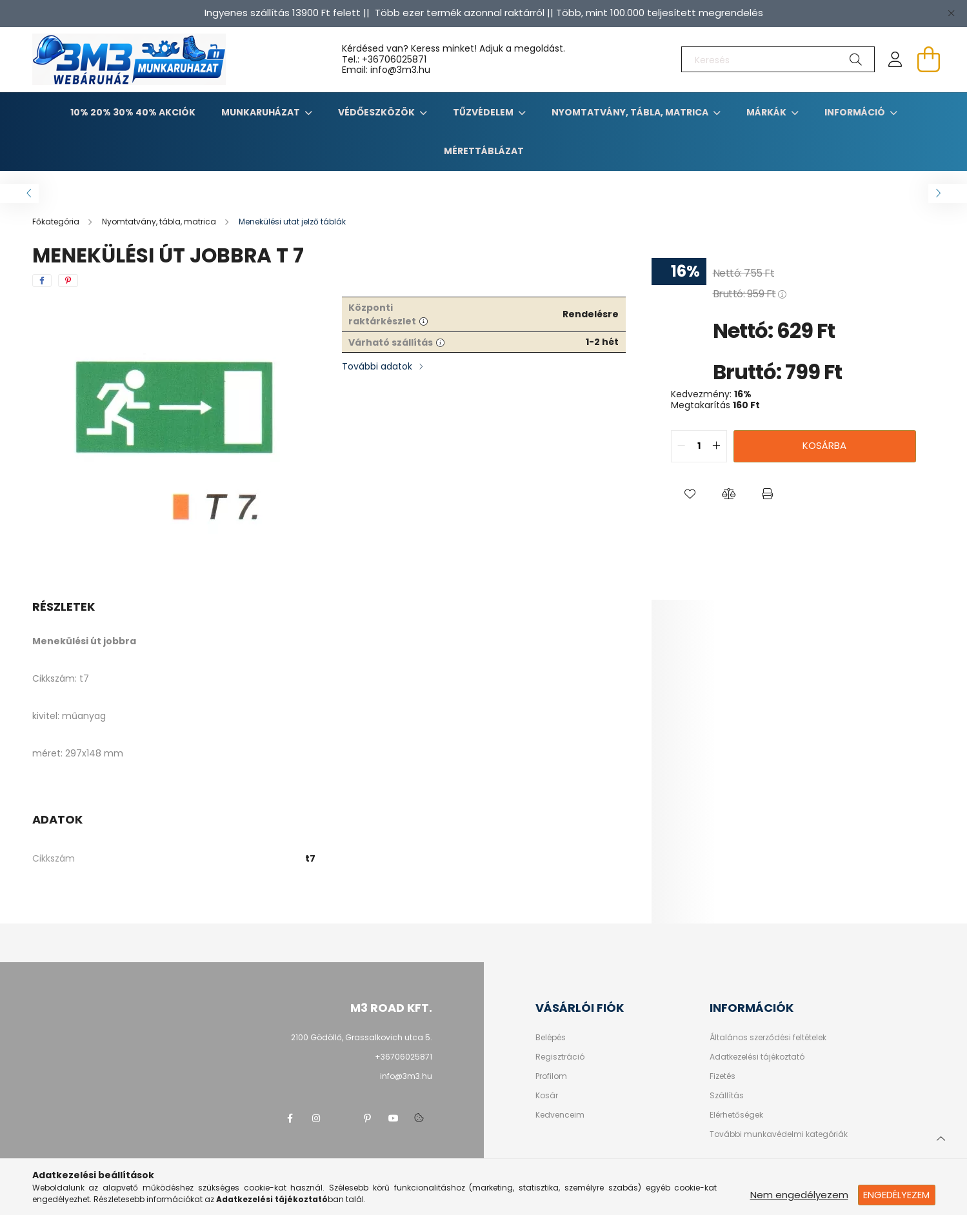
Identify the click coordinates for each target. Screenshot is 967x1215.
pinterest (368, 1118)
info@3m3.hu (406, 1076)
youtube (393, 1118)
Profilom (551, 1076)
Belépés (550, 1037)
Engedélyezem (896, 1194)
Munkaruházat (261, 112)
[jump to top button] (940, 1137)
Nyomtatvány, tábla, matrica (631, 112)
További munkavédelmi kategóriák (779, 1134)
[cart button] (929, 59)
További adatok (377, 366)
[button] (690, 495)
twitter (342, 1118)
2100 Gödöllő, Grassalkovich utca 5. (361, 1037)
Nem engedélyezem (799, 1194)
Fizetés (722, 1076)
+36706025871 (394, 59)
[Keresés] (778, 59)
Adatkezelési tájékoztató (757, 1057)
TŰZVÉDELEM (484, 112)
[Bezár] (951, 13)
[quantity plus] (716, 446)
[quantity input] (699, 446)
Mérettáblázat (484, 150)
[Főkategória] (56, 221)
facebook (290, 1118)
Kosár (546, 1095)
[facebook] (42, 280)
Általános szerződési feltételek (768, 1037)
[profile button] (895, 59)
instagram (316, 1118)
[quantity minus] (681, 446)
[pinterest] (68, 280)
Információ (855, 112)
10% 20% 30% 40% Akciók (132, 112)
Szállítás (727, 1095)
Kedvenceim (559, 1115)
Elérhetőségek (736, 1115)
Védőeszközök (377, 112)
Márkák (767, 112)
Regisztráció (559, 1057)
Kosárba (824, 445)
